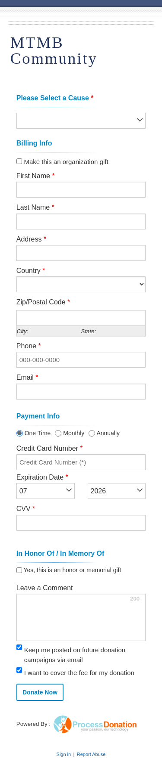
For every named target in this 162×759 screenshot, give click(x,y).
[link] (118, 696)
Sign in (64, 754)
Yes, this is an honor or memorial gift (71, 570)
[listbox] (81, 121)
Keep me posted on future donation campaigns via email (74, 654)
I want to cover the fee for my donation (79, 672)
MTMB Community (54, 50)
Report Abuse (91, 754)
